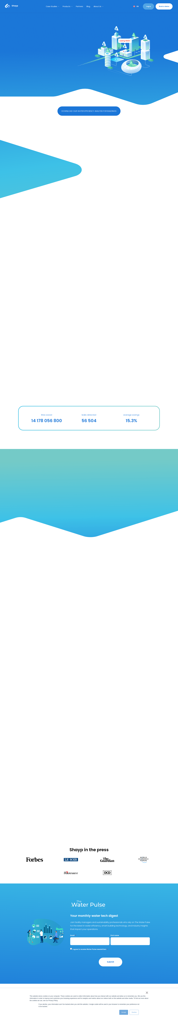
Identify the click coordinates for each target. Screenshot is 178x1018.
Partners (79, 6)
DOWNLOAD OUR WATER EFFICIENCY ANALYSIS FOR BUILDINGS (89, 111)
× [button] (146, 993)
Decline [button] (134, 1012)
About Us (98, 6)
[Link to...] (11, 6)
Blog (88, 6)
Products (67, 6)
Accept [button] (123, 1012)
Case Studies (52, 6)
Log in (148, 6)
